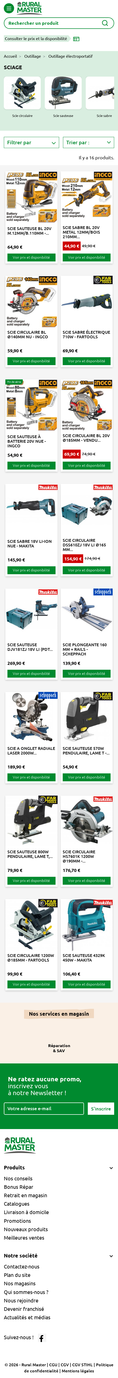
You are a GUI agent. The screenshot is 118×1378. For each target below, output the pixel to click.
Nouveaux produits (26, 1229)
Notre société (21, 1256)
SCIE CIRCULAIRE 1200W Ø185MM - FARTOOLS (30, 957)
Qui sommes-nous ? (26, 1292)
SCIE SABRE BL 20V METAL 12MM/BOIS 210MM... (81, 232)
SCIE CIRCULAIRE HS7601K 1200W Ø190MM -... (79, 856)
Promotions (17, 1221)
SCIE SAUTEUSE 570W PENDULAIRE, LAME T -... (86, 750)
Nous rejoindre (21, 1300)
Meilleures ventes (24, 1238)
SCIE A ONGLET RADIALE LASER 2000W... (31, 750)
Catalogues (16, 1204)
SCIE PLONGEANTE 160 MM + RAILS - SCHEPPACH (85, 649)
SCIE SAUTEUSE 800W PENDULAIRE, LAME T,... (30, 854)
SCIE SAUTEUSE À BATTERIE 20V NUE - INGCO (26, 441)
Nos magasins (20, 1283)
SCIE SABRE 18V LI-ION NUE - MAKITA (29, 543)
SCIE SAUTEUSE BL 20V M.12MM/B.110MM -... (29, 230)
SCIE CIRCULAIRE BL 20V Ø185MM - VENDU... (86, 437)
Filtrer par (19, 142)
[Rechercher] (59, 23)
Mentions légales (78, 1371)
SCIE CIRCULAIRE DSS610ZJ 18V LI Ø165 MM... (84, 545)
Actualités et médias (27, 1317)
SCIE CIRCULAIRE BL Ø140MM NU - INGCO (27, 334)
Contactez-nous (21, 1266)
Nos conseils (18, 1178)
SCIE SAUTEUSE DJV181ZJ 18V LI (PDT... (30, 647)
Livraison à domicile (26, 1212)
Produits (14, 1167)
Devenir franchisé (24, 1309)
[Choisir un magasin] (77, 38)
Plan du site (17, 1275)
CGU (53, 1364)
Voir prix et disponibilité (31, 257)
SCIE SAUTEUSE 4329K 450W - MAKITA (84, 957)
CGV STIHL (82, 1364)
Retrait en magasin (25, 1195)
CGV (65, 1364)
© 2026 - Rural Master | (27, 1364)
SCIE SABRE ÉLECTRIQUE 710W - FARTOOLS (86, 334)
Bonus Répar (18, 1187)
